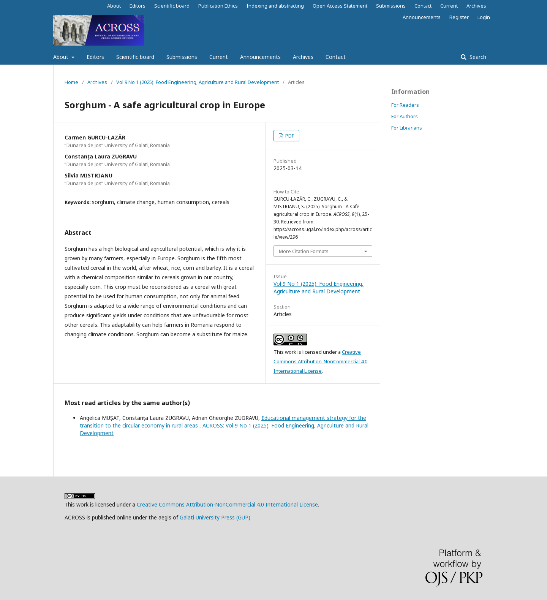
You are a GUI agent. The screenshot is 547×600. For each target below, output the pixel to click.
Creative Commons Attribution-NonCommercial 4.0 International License (320, 361)
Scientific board (135, 56)
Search (477, 56)
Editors (95, 56)
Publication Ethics (218, 5)
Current (218, 56)
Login (483, 17)
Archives (303, 56)
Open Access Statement (340, 5)
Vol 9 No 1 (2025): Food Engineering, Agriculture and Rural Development (197, 82)
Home (71, 82)
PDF (289, 135)
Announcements (260, 56)
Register (459, 17)
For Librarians (406, 127)
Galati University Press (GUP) (215, 517)
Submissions (181, 56)
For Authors (404, 116)
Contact (336, 56)
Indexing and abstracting (275, 5)
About (61, 56)
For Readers (405, 104)
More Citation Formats (304, 251)
